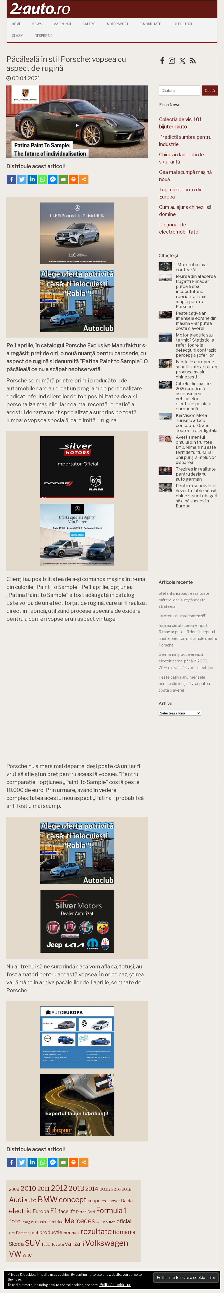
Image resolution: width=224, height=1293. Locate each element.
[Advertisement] (191, 544)
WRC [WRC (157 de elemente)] (27, 1254)
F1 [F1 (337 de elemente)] (53, 1210)
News (37, 24)
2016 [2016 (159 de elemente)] (116, 1189)
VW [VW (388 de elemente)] (15, 1253)
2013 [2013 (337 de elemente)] (76, 1188)
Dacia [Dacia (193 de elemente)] (127, 1200)
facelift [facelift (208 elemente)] (66, 1211)
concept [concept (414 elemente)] (73, 1199)
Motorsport (117, 24)
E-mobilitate (150, 24)
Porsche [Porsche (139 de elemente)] (22, 1232)
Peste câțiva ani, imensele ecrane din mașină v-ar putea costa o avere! (184, 684)
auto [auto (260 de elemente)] (30, 1199)
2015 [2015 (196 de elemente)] (105, 1188)
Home (16, 24)
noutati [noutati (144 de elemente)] (109, 1221)
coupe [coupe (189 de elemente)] (94, 1200)
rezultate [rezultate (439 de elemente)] (96, 1230)
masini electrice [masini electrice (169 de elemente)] (49, 1221)
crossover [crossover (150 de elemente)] (111, 1200)
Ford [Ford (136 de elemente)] (91, 1211)
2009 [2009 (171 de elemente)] (14, 1188)
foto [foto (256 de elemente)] (15, 1220)
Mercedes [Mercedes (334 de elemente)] (80, 1220)
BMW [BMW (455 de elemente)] (48, 1199)
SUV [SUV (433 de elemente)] (32, 1242)
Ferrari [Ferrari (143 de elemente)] (81, 1211)
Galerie (89, 24)
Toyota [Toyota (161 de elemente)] (57, 1244)
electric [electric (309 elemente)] (20, 1210)
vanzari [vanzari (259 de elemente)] (74, 1243)
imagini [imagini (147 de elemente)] (28, 1221)
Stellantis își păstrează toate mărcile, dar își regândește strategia (184, 600)
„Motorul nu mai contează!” (183, 616)
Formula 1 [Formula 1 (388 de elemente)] (111, 1210)
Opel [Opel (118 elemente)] (12, 1232)
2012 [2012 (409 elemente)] (59, 1187)
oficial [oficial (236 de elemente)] (124, 1221)
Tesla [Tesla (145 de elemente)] (45, 1244)
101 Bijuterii (182, 24)
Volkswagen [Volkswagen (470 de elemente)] (106, 1242)
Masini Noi (62, 24)
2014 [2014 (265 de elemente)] (91, 1188)
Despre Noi (44, 36)
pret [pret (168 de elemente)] (34, 1232)
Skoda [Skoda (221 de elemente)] (16, 1243)
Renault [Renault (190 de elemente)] (71, 1232)
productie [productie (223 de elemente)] (50, 1232)
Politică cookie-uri (115, 1284)
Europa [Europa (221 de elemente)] (41, 1211)
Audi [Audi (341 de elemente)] (16, 1199)
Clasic (17, 36)
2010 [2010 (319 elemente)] (28, 1188)
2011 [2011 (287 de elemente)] (43, 1188)
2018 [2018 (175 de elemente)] (127, 1188)
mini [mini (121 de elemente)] (99, 1221)
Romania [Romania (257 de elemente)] (124, 1231)
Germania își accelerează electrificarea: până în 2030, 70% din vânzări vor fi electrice (186, 661)
